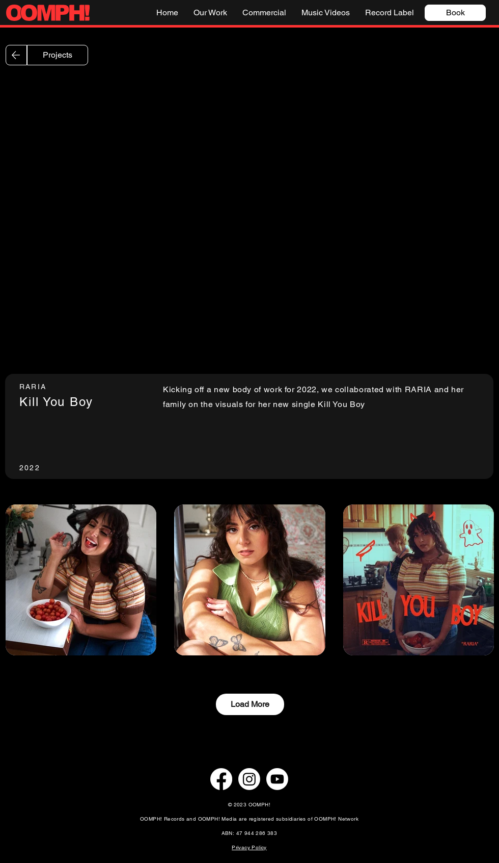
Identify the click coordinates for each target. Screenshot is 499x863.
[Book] (455, 13)
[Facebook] (221, 779)
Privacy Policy (249, 847)
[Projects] (57, 55)
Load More (250, 704)
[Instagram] (249, 779)
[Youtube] (277, 779)
